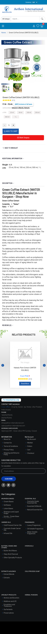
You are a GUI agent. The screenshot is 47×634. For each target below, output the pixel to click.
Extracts (7, 577)
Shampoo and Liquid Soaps (11, 512)
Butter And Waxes (10, 550)
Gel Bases (7, 505)
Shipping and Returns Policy (11, 453)
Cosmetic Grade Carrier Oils (12, 529)
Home (3, 33)
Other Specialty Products (13, 557)
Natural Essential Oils (34, 509)
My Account (31, 439)
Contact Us (8, 443)
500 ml (7, 117)
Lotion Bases (8, 508)
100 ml (29, 112)
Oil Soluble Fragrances (35, 528)
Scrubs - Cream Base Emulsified (11, 517)
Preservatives (9, 613)
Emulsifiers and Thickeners (9, 605)
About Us (7, 439)
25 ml (12, 112)
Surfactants (8, 609)
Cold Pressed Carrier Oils (13, 525)
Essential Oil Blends (34, 506)
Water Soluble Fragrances (32, 532)
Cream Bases (9, 501)
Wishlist (30, 443)
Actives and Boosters (11, 598)
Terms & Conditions (11, 446)
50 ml (20, 112)
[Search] (42, 18)
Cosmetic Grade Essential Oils (33, 502)
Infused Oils (8, 533)
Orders (29, 446)
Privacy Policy (9, 450)
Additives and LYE (10, 601)
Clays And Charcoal (11, 554)
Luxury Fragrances (34, 525)
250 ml (37, 112)
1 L (16, 117)
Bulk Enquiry (23, 138)
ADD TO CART (10, 131)
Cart (28, 450)
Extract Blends (9, 574)
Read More (25, 384)
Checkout (30, 453)
